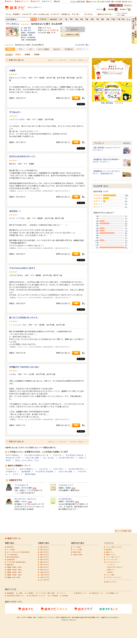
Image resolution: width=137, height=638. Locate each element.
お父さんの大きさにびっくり (22, 156)
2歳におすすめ (44, 552)
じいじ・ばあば (43, 49)
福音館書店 (31, 32)
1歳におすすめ (44, 549)
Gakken (24, 501)
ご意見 (20, 593)
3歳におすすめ (44, 554)
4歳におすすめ (44, 557)
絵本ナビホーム (13, 538)
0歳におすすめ (44, 547)
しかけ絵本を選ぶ (12, 554)
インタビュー (111, 564)
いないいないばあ (32, 458)
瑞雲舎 (68, 488)
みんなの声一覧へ (82, 45)
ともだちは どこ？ (65, 485)
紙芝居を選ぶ (11, 559)
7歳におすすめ (44, 564)
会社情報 (65, 595)
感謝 (76, 98)
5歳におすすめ (44, 559)
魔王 (11, 164)
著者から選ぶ (77, 552)
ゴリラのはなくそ (21, 485)
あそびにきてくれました (114, 567)
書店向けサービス (81, 593)
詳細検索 (43, 19)
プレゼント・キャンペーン (114, 577)
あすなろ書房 (26, 488)
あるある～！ (15, 211)
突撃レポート (111, 569)
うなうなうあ (14, 275)
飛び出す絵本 (30, 474)
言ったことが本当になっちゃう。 (24, 318)
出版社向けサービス (97, 593)
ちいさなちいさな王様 (44, 471)
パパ (30, 49)
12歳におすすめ (44, 577)
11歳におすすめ (44, 574)
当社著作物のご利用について (15, 595)
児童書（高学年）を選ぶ (14, 572)
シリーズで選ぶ (77, 549)
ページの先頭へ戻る (124, 531)
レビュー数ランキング (112, 557)
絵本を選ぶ (10, 547)
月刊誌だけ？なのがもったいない (24, 367)
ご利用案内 (30, 593)
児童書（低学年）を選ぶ (14, 567)
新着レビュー (110, 552)
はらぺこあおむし (13, 455)
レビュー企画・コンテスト (114, 547)
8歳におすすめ (44, 567)
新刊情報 (108, 549)
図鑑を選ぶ (10, 564)
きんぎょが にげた (13, 458)
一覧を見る (126, 143)
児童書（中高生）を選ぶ (14, 574)
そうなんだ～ (15, 112)
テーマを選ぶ (11, 549)
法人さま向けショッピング (37, 595)
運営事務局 (10, 593)
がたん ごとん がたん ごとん (27, 460)
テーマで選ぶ (77, 547)
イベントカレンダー (112, 559)
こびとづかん (58, 469)
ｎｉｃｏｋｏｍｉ (16, 325)
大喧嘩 (12, 70)
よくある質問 (54, 595)
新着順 (27, 54)
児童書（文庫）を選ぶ (13, 577)
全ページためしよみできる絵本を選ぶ (18, 552)
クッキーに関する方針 (77, 1)
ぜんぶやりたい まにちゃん (25, 499)
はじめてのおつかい (67, 458)
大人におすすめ (44, 580)
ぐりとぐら (57, 455)
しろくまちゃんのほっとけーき (36, 455)
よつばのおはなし (65, 499)
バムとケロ (43, 469)
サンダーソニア (15, 218)
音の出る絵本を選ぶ (13, 557)
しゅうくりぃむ (15, 119)
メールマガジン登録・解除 (46, 593)
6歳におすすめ (44, 562)
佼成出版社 (69, 501)
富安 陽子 (27, 28)
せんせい (56, 49)
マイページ (62, 593)
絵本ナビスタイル (111, 582)
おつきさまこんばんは (74, 455)
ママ (20, 49)
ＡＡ (11, 374)
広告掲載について (113, 593)
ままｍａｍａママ (16, 78)
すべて (10, 49)
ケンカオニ (12, 24)
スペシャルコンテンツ (112, 562)
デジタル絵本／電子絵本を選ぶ (16, 562)
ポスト (81, 104)
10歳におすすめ (44, 572)
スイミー (16, 474)
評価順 (36, 54)
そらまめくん (11, 471)
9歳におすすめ (44, 569)
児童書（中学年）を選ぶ (14, 569)
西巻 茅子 (27, 30)
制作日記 (110, 572)
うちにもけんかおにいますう (22, 268)
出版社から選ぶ (77, 554)
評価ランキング (110, 554)
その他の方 (69, 49)
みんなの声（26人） (101, 186)
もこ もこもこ (49, 458)
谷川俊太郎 (25, 471)
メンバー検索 (110, 574)
